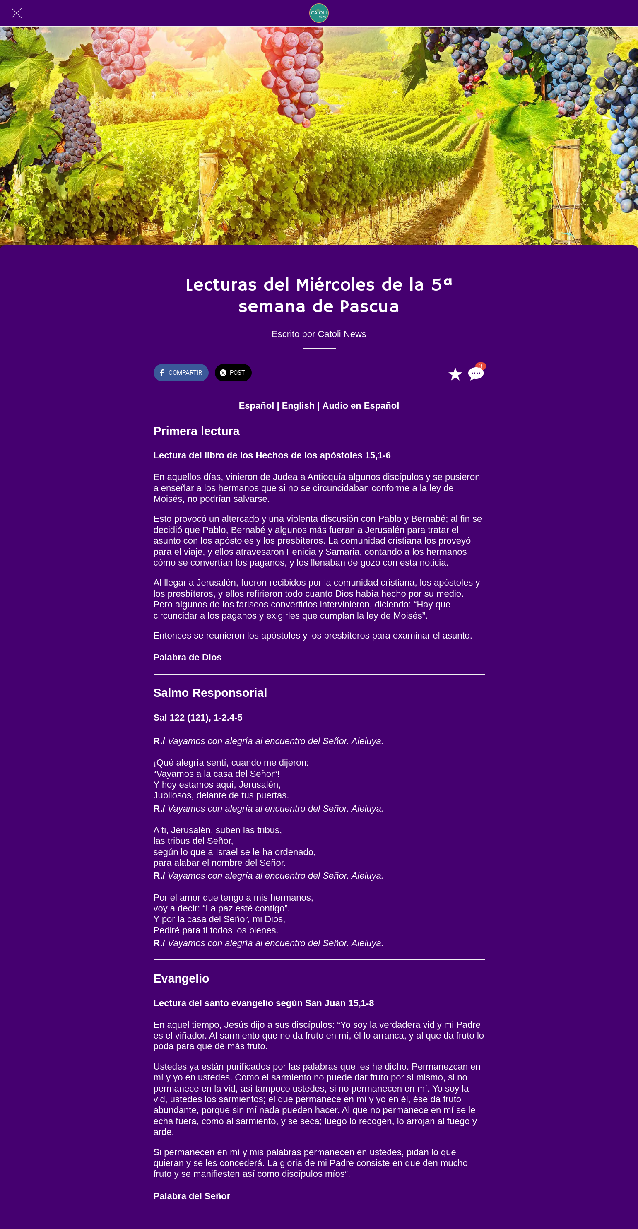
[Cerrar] (17, 13)
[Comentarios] (475, 373)
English (298, 405)
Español (256, 405)
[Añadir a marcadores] (455, 373)
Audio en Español (361, 405)
